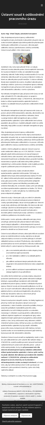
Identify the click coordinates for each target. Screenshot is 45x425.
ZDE (34, 376)
